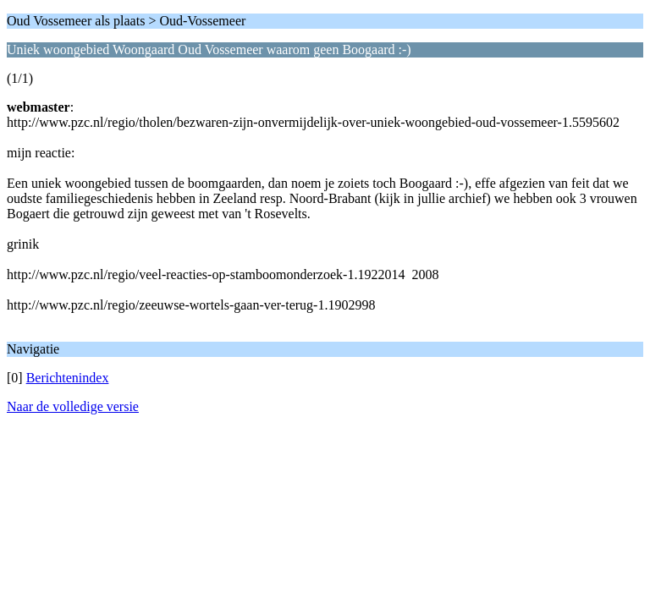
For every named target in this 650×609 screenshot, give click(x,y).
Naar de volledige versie (73, 406)
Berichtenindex (67, 377)
